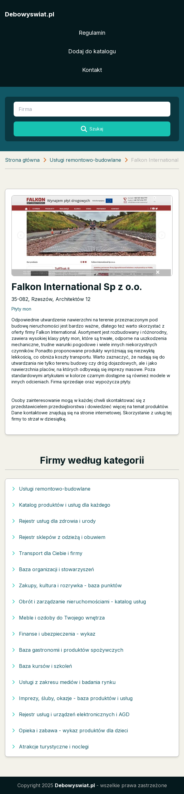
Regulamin (92, 32)
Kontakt (92, 70)
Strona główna (22, 160)
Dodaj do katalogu (92, 51)
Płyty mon (21, 308)
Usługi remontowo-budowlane (85, 160)
